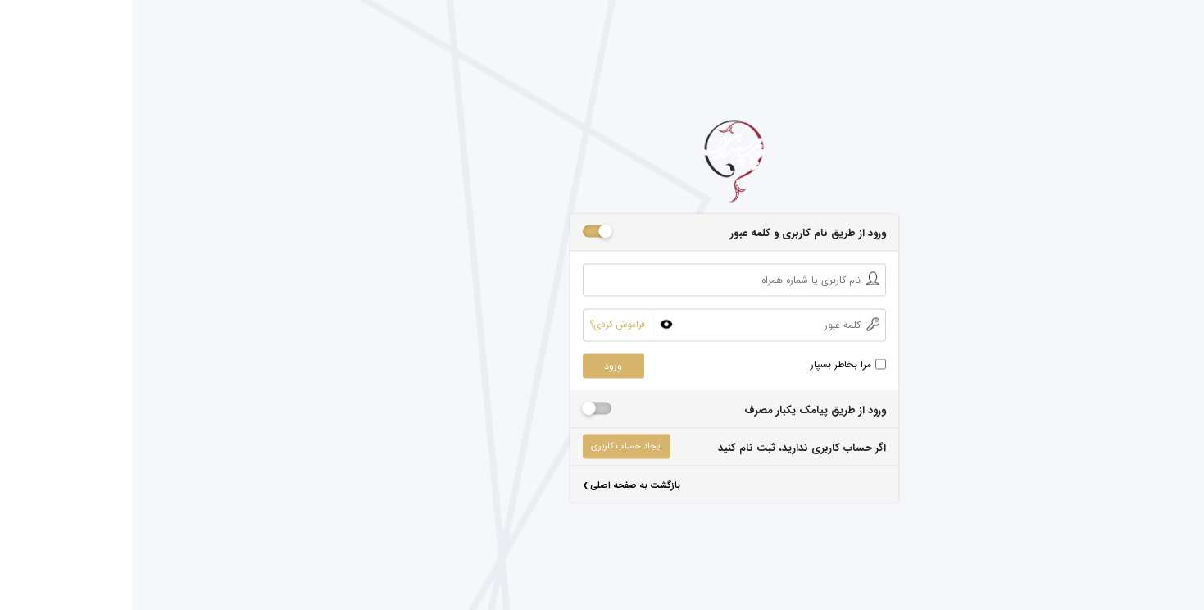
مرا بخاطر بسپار (709, 364)
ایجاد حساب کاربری (494, 446)
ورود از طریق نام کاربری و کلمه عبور (676, 233)
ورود (481, 366)
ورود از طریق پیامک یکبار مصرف (683, 411)
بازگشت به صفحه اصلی (499, 487)
